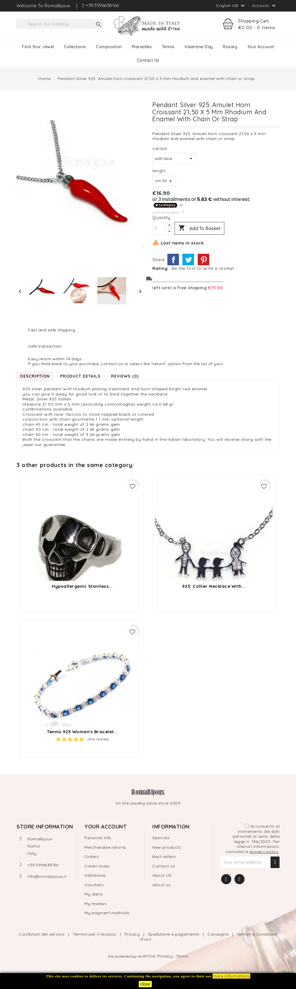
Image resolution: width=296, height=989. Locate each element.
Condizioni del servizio (42, 934)
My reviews (95, 903)
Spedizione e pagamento (174, 934)
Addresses (95, 875)
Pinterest (203, 259)
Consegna (219, 934)
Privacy (133, 934)
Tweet (188, 259)
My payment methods (106, 912)
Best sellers (163, 856)
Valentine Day (198, 46)
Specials (160, 837)
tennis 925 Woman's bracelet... (82, 731)
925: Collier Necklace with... (214, 586)
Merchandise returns (105, 847)
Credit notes (97, 866)
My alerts (93, 894)
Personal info (97, 837)
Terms (182, 956)
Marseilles (142, 46)
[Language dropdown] (231, 5)
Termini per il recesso (95, 934)
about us (161, 884)
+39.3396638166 (42, 864)
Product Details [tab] (80, 376)
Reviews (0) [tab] (125, 376)
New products (166, 847)
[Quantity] (159, 228)
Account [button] (264, 5)
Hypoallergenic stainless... (82, 586)
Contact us (163, 866)
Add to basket (199, 228)
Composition (109, 46)
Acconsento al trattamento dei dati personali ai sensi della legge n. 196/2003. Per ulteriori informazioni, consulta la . (253, 839)
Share (173, 259)
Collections (75, 46)
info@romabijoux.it (46, 876)
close (145, 984)
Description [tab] (35, 376)
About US (161, 875)
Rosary (230, 46)
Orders (91, 856)
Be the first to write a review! (203, 268)
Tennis (168, 46)
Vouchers (93, 884)
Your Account (260, 46)
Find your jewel (38, 46)
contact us (148, 60)
